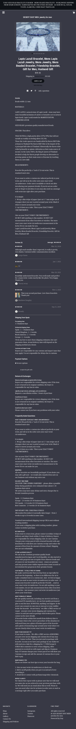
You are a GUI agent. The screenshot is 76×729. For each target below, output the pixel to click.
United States (39, 76)
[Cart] (74, 12)
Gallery (5, 716)
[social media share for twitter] (32, 91)
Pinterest (30, 716)
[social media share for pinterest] (36, 91)
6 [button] (41, 53)
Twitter (30, 714)
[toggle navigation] (3, 12)
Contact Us (7, 719)
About (5, 714)
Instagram (31, 711)
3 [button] (36, 53)
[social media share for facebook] (28, 91)
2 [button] (34, 53)
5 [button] (39, 53)
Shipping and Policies (11, 722)
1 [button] (32, 53)
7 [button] (43, 53)
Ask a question (43, 91)
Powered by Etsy (57, 718)
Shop (5, 711)
